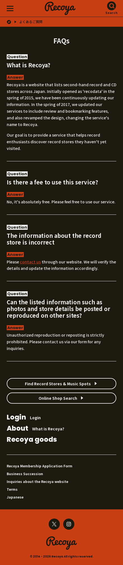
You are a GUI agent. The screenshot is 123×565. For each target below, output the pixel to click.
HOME (9, 22)
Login (24, 418)
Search (111, 12)
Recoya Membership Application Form (39, 465)
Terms (12, 489)
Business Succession (25, 473)
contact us (30, 262)
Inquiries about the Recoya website (37, 481)
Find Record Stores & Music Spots (58, 383)
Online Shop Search (58, 398)
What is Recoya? (35, 429)
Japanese (15, 497)
